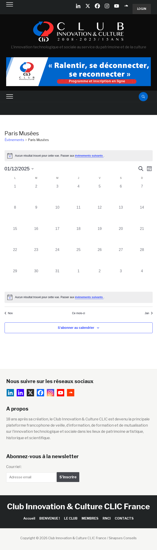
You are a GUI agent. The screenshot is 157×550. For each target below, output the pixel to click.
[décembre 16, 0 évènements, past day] (36, 236)
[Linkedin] (20, 392)
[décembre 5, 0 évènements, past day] (99, 194)
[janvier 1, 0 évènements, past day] (78, 279)
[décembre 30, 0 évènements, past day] (36, 279)
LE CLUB (70, 518)
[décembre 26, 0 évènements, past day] (99, 257)
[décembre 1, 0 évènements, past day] (15, 194)
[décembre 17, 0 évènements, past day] (57, 236)
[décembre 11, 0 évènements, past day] (78, 215)
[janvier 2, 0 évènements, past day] (99, 279)
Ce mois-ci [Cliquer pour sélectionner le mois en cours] (78, 313)
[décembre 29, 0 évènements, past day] (15, 279)
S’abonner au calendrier (76, 327)
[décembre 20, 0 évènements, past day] (120, 236)
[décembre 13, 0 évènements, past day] (120, 215)
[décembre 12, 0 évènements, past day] (99, 215)
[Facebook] (97, 6)
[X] (87, 6)
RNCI (107, 518)
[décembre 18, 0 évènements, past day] (78, 236)
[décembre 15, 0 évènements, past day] (15, 236)
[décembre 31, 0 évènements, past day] (57, 279)
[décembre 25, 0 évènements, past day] (78, 257)
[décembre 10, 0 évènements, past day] (57, 215)
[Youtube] (116, 6)
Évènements (14, 140)
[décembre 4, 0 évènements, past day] (78, 194)
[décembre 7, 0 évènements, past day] (142, 194)
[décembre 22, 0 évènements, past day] (15, 257)
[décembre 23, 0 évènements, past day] (36, 257)
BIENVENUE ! (49, 518)
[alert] (79, 155)
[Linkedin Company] (78, 6)
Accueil (29, 518)
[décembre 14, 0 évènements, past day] (142, 215)
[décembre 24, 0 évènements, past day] (57, 257)
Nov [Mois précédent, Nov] (9, 313)
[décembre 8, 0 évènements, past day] (15, 215)
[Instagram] (107, 6)
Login (141, 9)
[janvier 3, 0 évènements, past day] (120, 279)
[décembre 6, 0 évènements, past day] (120, 194)
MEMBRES (90, 518)
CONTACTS (124, 518)
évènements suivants (89, 155)
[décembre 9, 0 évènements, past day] (36, 215)
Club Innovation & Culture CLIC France (78, 506)
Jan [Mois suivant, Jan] (148, 313)
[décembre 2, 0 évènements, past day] (36, 194)
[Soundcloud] (126, 6)
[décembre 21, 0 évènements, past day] (142, 236)
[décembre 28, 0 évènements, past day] (142, 257)
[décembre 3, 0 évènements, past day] (57, 194)
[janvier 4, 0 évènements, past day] (142, 279)
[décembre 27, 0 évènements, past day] (120, 257)
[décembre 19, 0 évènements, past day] (99, 236)
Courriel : (14, 467)
